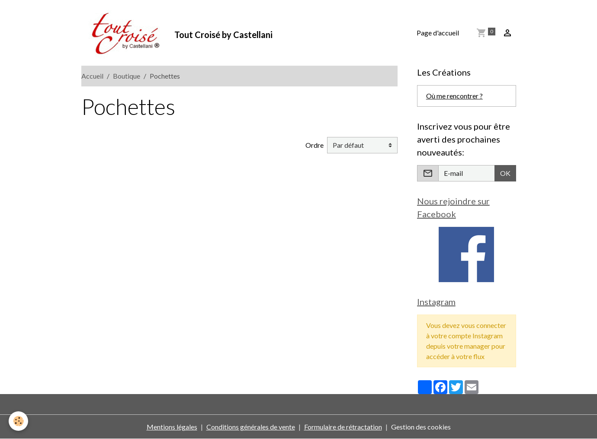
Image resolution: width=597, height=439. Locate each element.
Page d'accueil (438, 33)
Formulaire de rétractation (343, 427)
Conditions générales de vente (250, 427)
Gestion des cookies (421, 427)
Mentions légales (172, 427)
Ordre (314, 145)
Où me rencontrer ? (454, 96)
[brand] (177, 33)
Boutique (126, 76)
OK (505, 173)
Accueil (92, 76)
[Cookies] (18, 421)
